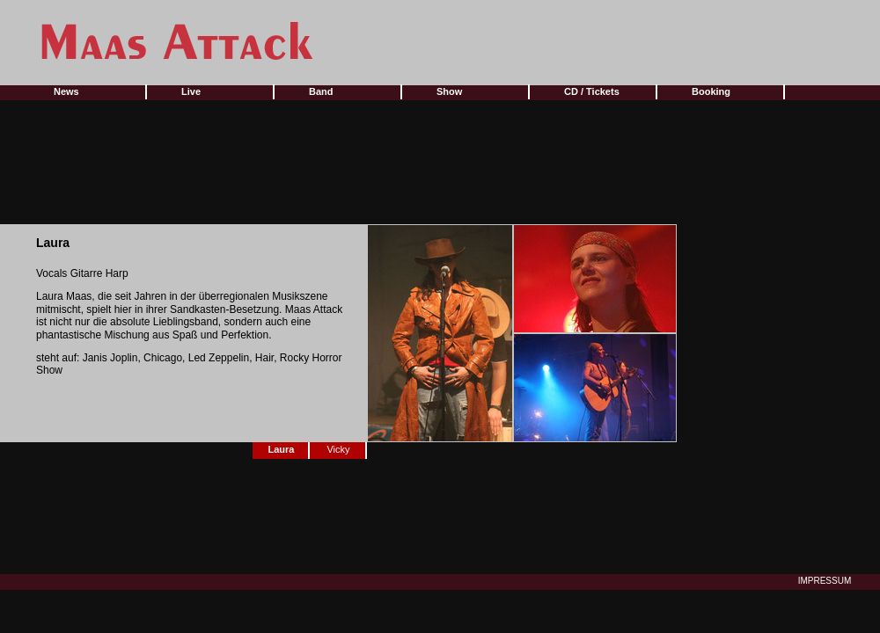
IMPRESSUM (825, 581)
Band (321, 91)
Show (449, 91)
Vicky (337, 449)
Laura (281, 449)
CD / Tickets (592, 91)
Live (191, 91)
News (66, 91)
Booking (711, 91)
